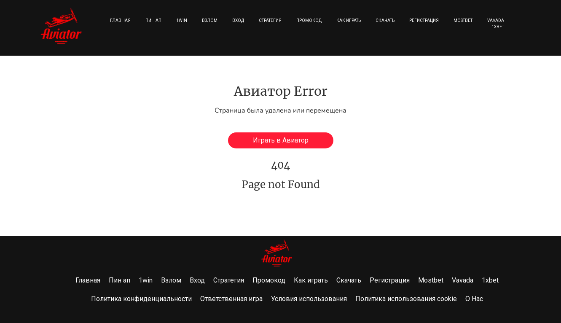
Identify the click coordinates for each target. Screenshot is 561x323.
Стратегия (270, 20)
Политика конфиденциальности (141, 299)
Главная (120, 20)
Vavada (495, 20)
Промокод (309, 20)
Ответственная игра (231, 299)
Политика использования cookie (406, 299)
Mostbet (463, 20)
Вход (238, 20)
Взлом (209, 20)
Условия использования (309, 299)
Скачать (385, 20)
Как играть (348, 20)
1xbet (497, 26)
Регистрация (424, 20)
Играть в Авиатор (281, 140)
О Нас (474, 299)
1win (181, 20)
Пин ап (153, 20)
